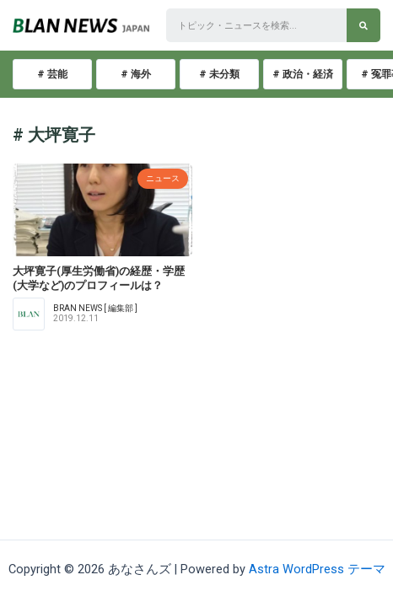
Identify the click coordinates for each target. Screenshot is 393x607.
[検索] (363, 25)
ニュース (163, 178)
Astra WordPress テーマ (317, 569)
